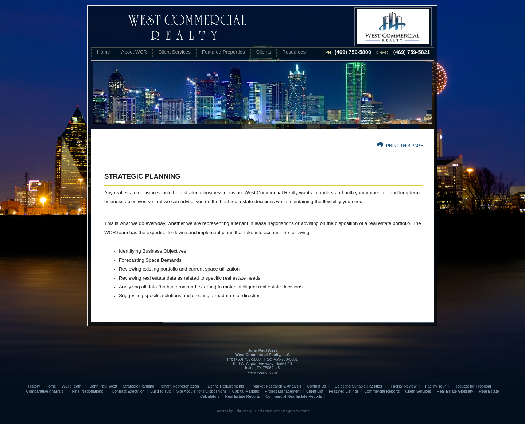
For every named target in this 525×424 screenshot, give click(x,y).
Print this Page (400, 145)
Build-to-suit (160, 391)
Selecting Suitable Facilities (357, 386)
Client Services (174, 52)
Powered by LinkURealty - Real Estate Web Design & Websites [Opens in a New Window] (262, 411)
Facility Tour (434, 386)
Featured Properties (223, 52)
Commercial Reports (382, 391)
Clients (263, 52)
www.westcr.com (262, 372)
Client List (314, 391)
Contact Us (316, 386)
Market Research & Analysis (276, 386)
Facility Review (402, 386)
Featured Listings (344, 391)
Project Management (282, 391)
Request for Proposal (471, 386)
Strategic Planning (139, 386)
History (34, 386)
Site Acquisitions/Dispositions (201, 391)
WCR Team (71, 386)
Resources (294, 52)
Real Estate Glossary (455, 391)
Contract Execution (126, 391)
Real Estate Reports (242, 396)
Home (103, 52)
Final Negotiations (86, 391)
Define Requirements (224, 386)
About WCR (134, 52)
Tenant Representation (179, 386)
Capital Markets (245, 391)
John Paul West (102, 386)
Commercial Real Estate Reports (293, 396)
